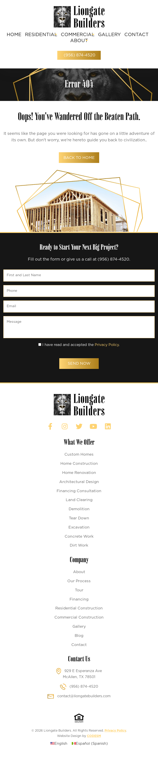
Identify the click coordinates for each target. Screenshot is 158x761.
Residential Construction (79, 614)
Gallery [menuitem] (127, 35)
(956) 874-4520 (79, 55)
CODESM (94, 742)
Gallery (79, 632)
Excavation (79, 533)
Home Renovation (79, 478)
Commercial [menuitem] (92, 35)
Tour (79, 596)
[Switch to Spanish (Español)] (90, 750)
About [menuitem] (91, 41)
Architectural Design (79, 487)
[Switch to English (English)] (59, 750)
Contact (79, 651)
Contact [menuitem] (66, 41)
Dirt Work (79, 551)
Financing (79, 605)
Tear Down (79, 524)
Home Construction (79, 469)
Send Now (79, 368)
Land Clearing (79, 505)
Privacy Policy (107, 348)
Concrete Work (79, 542)
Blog (79, 642)
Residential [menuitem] (51, 35)
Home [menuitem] (23, 35)
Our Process (79, 587)
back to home (79, 158)
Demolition (79, 514)
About (79, 578)
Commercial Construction (79, 623)
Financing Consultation (79, 496)
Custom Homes (79, 460)
